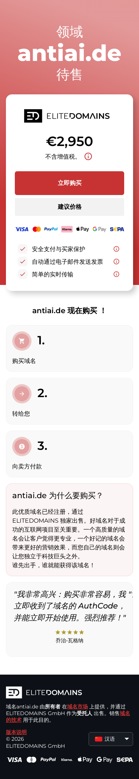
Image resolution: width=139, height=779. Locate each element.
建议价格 (70, 206)
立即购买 (70, 182)
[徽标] (69, 693)
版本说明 (16, 732)
